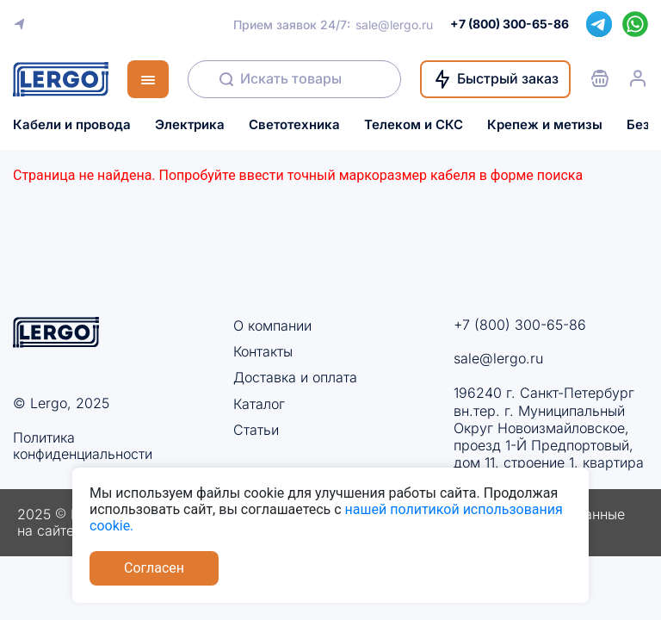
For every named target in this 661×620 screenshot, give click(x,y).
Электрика (190, 125)
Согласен (154, 568)
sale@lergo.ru (394, 24)
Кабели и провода (72, 125)
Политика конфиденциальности (82, 445)
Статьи (256, 429)
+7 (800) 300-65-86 (520, 324)
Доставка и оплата (295, 377)
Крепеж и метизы (544, 125)
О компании (272, 325)
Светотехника (294, 125)
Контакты (263, 351)
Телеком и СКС (413, 125)
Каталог (259, 403)
